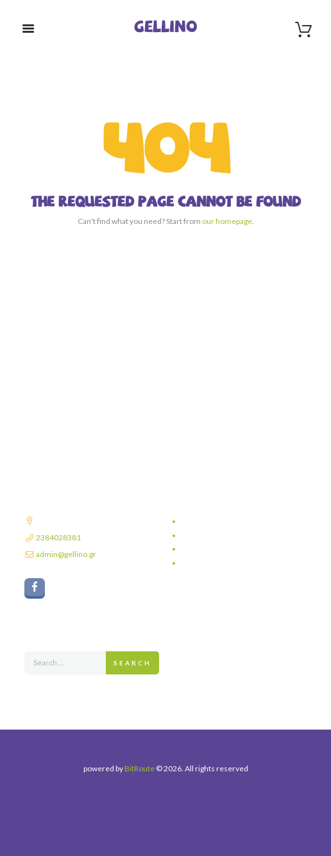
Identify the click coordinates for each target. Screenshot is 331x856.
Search (132, 663)
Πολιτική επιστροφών (216, 563)
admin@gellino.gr (66, 554)
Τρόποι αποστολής (212, 535)
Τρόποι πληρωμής (212, 549)
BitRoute (139, 768)
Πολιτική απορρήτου (215, 521)
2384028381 (58, 537)
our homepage (227, 221)
